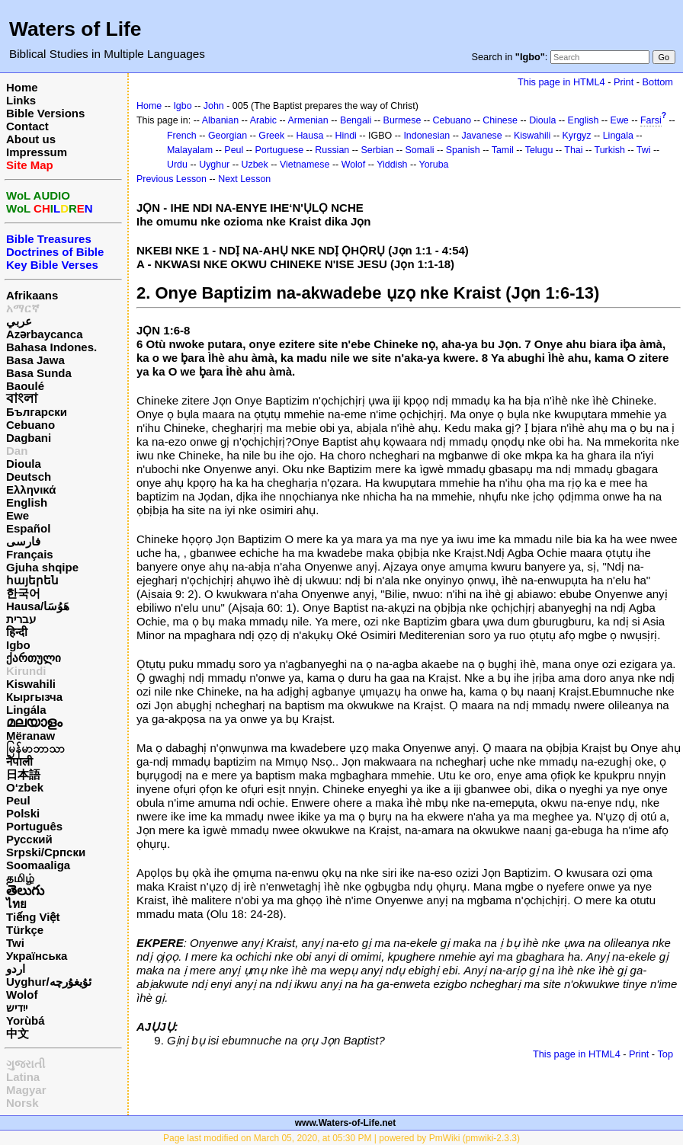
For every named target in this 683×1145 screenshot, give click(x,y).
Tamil (503, 150)
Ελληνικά (31, 489)
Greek (271, 135)
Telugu (539, 150)
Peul (18, 800)
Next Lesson (244, 179)
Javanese (481, 135)
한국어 (23, 593)
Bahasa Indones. (51, 347)
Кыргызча (34, 696)
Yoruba (434, 164)
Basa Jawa (35, 359)
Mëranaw (30, 735)
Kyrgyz (576, 135)
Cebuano (30, 424)
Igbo (18, 644)
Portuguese (279, 150)
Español (28, 528)
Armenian (307, 120)
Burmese (402, 120)
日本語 (23, 774)
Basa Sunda (39, 372)
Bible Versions (45, 113)
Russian (332, 150)
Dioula (23, 463)
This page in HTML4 (561, 82)
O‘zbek (24, 787)
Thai (573, 150)
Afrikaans (32, 295)
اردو (15, 968)
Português (34, 826)
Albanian (220, 120)
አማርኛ (23, 308)
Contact (27, 126)
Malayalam (190, 150)
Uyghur (214, 164)
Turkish (610, 150)
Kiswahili (31, 683)
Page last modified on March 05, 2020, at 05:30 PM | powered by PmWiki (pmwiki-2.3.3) (341, 1138)
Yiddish (392, 164)
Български (36, 411)
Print (623, 82)
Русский (29, 839)
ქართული (33, 657)
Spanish (463, 150)
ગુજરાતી (25, 1063)
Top (665, 1054)
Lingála (26, 709)
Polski (23, 813)
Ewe (17, 515)
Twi (15, 942)
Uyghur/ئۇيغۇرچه (48, 981)
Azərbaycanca (44, 334)
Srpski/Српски (45, 852)
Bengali (356, 120)
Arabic (263, 120)
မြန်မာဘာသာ (35, 748)
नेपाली (19, 761)
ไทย (16, 903)
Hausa (309, 135)
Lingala (618, 135)
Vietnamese (304, 164)
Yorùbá (25, 1020)
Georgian (227, 135)
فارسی (23, 541)
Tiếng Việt (32, 916)
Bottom (658, 82)
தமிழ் (20, 878)
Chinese (500, 120)
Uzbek (254, 164)
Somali (420, 150)
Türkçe (24, 929)
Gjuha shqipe (42, 567)
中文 (17, 1033)
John (214, 106)
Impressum (36, 152)
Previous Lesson (171, 179)
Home (22, 87)
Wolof (21, 994)
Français (29, 554)
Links (21, 100)
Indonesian (426, 135)
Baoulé (25, 385)
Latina (23, 1076)
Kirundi (26, 670)
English (26, 502)
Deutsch (28, 476)
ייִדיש (16, 1007)
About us (31, 139)
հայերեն (32, 580)
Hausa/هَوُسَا (37, 606)
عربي (19, 321)
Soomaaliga (38, 865)
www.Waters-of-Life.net (345, 1123)
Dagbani (28, 437)
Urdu (177, 164)
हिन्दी (16, 631)
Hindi (346, 135)
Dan (16, 450)
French (182, 135)
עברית (21, 618)
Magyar (26, 1089)
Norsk (22, 1102)
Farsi (651, 120)
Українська (36, 955)
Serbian (377, 150)
